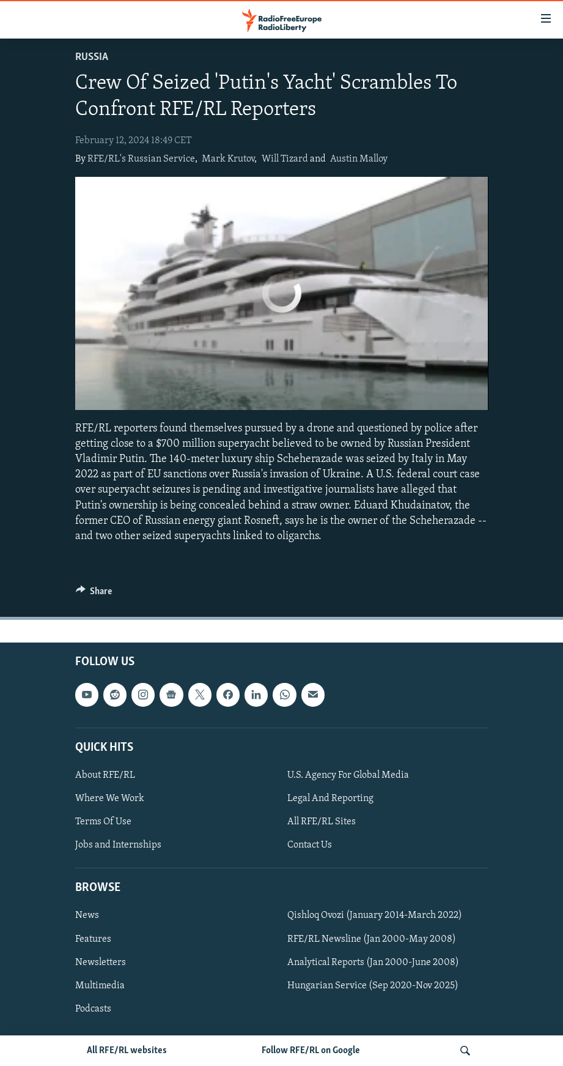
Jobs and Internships (118, 845)
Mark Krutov (228, 159)
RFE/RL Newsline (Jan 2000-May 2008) (371, 939)
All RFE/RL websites (127, 1051)
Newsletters (100, 962)
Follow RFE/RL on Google (311, 1051)
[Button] (94, 594)
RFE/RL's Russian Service (141, 159)
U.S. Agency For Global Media (348, 775)
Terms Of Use (103, 822)
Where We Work (109, 798)
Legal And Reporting (330, 798)
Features (93, 939)
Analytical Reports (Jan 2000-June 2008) (373, 962)
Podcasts (93, 1009)
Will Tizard (285, 159)
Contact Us (309, 845)
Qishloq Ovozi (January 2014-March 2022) (374, 916)
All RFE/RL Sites (321, 822)
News (87, 916)
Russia (91, 57)
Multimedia (100, 986)
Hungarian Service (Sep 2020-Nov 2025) (372, 986)
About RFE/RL (105, 775)
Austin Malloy (359, 159)
